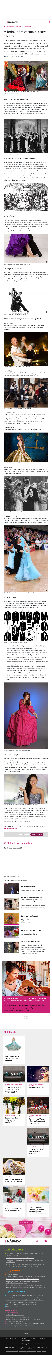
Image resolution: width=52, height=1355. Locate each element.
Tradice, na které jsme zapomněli (15, 1315)
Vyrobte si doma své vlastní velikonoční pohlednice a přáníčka (23, 1319)
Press (20, 1343)
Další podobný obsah (26, 1222)
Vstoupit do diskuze (37, 834)
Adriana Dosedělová (10, 829)
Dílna (6, 1205)
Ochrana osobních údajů (12, 1351)
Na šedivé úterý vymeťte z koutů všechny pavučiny (19, 1326)
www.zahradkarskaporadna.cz (14, 1251)
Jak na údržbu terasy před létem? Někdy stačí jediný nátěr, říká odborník (25, 1287)
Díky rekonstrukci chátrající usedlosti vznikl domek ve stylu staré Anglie (25, 1295)
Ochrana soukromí (31, 1351)
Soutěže (28, 1340)
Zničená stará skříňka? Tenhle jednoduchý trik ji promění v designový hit (25, 1285)
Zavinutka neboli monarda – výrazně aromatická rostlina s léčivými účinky (26, 1264)
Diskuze (23, 834)
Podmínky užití (22, 1351)
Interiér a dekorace (15, 1115)
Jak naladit (31, 1343)
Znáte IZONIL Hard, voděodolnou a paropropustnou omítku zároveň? (25, 1298)
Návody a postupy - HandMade (36, 1085)
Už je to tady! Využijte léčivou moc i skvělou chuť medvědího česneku (25, 1323)
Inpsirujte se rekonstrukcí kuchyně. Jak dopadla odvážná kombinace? (24, 1300)
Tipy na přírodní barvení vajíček (14, 1321)
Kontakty (31, 1339)
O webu (41, 1240)
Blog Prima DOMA (38, 1339)
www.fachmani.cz (10, 1293)
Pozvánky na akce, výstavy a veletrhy (14, 1085)
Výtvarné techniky (13, 1177)
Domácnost (7, 1054)
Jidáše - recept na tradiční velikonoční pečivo (18, 1317)
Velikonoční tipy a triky (12, 1274)
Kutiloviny (7, 1084)
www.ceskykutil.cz (10, 1272)
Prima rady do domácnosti (16, 1054)
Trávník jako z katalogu (12, 1256)
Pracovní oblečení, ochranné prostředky (13, 1205)
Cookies (39, 1351)
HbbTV (36, 1343)
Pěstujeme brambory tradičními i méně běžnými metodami (22, 1266)
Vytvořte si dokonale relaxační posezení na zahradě (20, 1258)
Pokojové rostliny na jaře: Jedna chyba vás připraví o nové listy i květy (24, 1253)
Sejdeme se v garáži (11, 1306)
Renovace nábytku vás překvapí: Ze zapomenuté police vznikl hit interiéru (26, 1277)
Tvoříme (6, 1177)
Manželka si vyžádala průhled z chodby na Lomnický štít (21, 1302)
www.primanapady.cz (11, 1312)
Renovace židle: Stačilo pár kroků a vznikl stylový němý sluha (22, 1279)
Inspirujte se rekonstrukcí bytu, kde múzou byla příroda (21, 1304)
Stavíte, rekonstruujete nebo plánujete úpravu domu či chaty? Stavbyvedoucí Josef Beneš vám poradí (23, 1282)
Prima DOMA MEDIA (22, 1339)
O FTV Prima (15, 1343)
